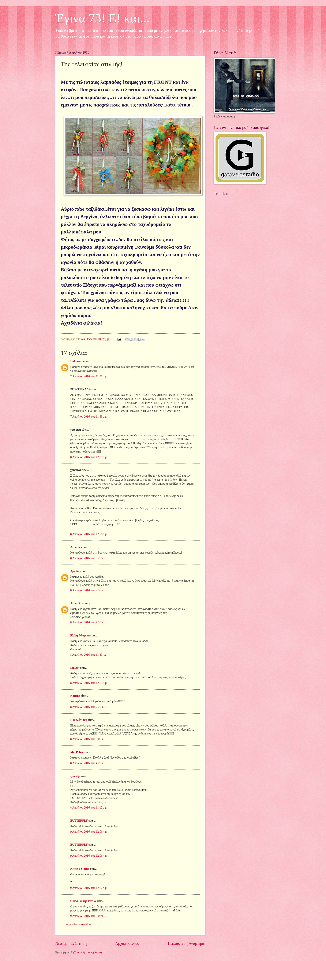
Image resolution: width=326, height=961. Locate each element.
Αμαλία (75, 571)
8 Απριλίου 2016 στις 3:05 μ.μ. (88, 739)
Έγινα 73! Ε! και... (102, 18)
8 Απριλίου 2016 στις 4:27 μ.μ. (88, 763)
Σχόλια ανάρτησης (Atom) (86, 952)
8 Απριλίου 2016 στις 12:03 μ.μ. (89, 683)
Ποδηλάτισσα (78, 719)
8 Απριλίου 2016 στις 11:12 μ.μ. (89, 807)
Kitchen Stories (80, 868)
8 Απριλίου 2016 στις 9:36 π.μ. (88, 590)
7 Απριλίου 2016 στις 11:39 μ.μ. (89, 416)
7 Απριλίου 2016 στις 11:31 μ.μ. (89, 376)
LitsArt (75, 667)
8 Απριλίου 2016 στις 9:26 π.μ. (88, 558)
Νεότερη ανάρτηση (71, 943)
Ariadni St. (77, 603)
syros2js (75, 776)
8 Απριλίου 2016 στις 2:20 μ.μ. (88, 707)
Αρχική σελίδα (127, 943)
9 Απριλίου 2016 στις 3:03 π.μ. (88, 916)
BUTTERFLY (79, 820)
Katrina (75, 695)
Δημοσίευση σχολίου (78, 924)
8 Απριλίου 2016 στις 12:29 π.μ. (89, 457)
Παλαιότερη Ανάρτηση (186, 943)
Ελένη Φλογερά (80, 635)
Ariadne (75, 547)
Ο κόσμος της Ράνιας (83, 901)
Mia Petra (76, 752)
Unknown (76, 361)
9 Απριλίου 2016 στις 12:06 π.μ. (89, 831)
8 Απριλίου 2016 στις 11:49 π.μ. (88, 654)
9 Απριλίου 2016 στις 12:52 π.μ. (89, 888)
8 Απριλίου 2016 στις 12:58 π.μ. (89, 534)
